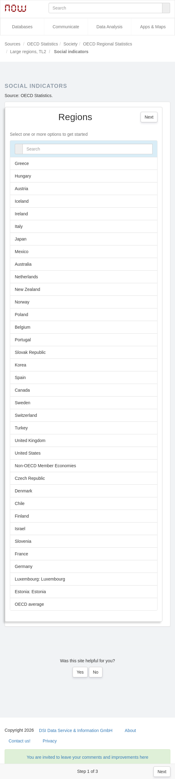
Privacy (50, 740)
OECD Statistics (42, 43)
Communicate (66, 26)
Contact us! (19, 740)
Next (161, 771)
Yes (80, 672)
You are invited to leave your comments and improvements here (88, 757)
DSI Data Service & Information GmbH (76, 730)
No (95, 672)
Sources (12, 43)
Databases (22, 26)
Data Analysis (109, 26)
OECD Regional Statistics (107, 43)
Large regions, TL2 (28, 51)
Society (70, 43)
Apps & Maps (152, 26)
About (130, 730)
